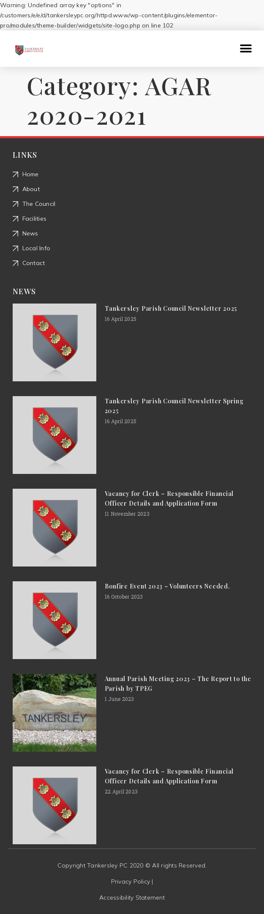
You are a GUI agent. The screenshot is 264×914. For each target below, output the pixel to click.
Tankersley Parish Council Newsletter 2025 (171, 308)
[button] (246, 48)
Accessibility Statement (132, 897)
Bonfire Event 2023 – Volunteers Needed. (167, 586)
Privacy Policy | (132, 881)
